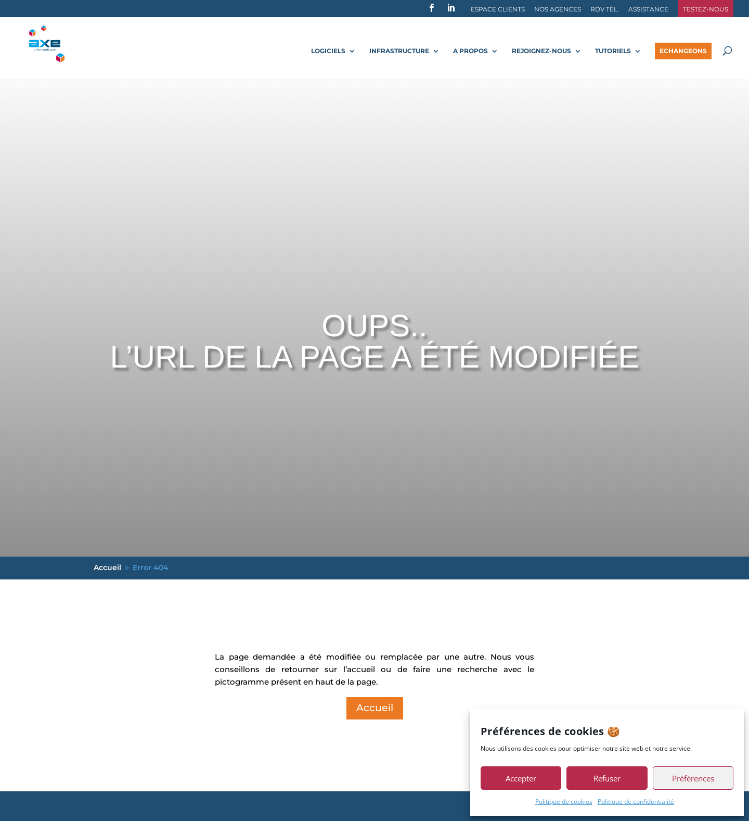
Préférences (693, 778)
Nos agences (557, 9)
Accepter (521, 778)
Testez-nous (705, 9)
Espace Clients (498, 9)
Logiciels (328, 51)
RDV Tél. (604, 9)
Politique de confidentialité (636, 801)
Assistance (648, 9)
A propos (470, 51)
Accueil (374, 708)
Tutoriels (613, 51)
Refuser (607, 778)
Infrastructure (399, 51)
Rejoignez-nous (541, 51)
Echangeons (683, 51)
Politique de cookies (563, 801)
